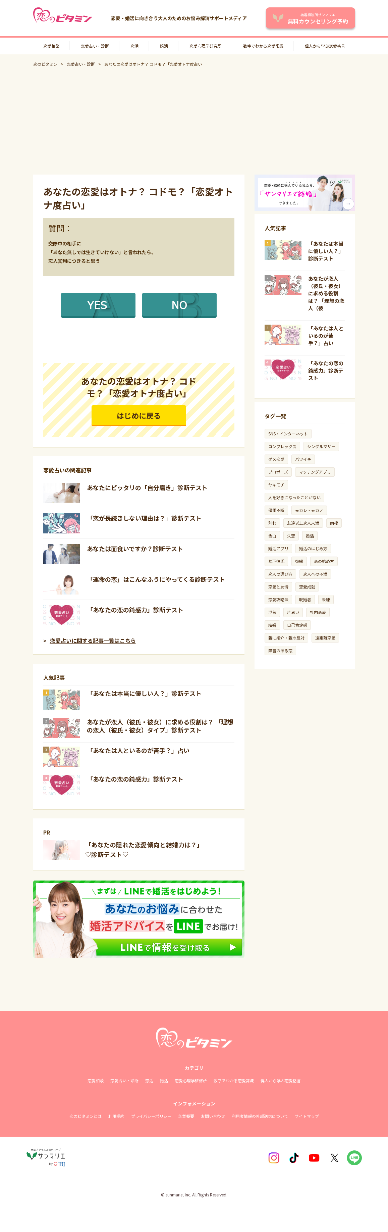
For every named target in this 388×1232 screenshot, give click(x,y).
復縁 (299, 561)
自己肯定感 (297, 625)
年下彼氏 (276, 561)
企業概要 (186, 1116)
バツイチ (303, 459)
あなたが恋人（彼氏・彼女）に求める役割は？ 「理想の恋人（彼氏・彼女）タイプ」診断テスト (160, 725)
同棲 (334, 523)
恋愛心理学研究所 (205, 46)
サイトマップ (307, 1116)
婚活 (164, 46)
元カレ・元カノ (309, 510)
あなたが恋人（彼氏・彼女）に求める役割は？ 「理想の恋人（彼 (326, 293)
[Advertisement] (194, 121)
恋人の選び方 (280, 574)
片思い (293, 612)
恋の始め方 (324, 561)
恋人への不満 (315, 574)
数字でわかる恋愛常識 (263, 46)
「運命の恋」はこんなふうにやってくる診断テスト (156, 579)
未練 (326, 599)
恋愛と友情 (278, 586)
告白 (272, 535)
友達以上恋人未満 (303, 523)
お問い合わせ (213, 1116)
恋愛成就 (307, 586)
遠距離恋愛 (325, 638)
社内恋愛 (318, 612)
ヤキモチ (276, 484)
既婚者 (305, 599)
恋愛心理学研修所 (191, 1080)
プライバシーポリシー (151, 1116)
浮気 (272, 612)
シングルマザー (321, 446)
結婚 (272, 625)
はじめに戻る (139, 415)
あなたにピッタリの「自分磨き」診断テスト (147, 487)
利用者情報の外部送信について (260, 1116)
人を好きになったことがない (294, 497)
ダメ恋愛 (276, 459)
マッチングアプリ (315, 472)
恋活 (134, 46)
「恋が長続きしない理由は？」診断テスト (144, 518)
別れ (272, 523)
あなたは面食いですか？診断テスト (135, 548)
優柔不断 (276, 510)
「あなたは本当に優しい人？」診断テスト (144, 693)
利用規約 (116, 1116)
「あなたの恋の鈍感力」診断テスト (135, 609)
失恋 (291, 535)
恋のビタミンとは (85, 1116)
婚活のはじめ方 (313, 548)
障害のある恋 (280, 650)
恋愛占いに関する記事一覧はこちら (93, 640)
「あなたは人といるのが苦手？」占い (138, 750)
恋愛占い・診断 (95, 46)
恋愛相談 (51, 46)
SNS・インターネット (288, 433)
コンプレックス (282, 446)
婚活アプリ (278, 548)
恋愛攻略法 (278, 599)
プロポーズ (278, 472)
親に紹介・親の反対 (286, 638)
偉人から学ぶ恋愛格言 (325, 46)
